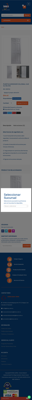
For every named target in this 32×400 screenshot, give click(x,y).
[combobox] (16, 206)
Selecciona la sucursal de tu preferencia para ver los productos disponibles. (15, 202)
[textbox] (16, 206)
